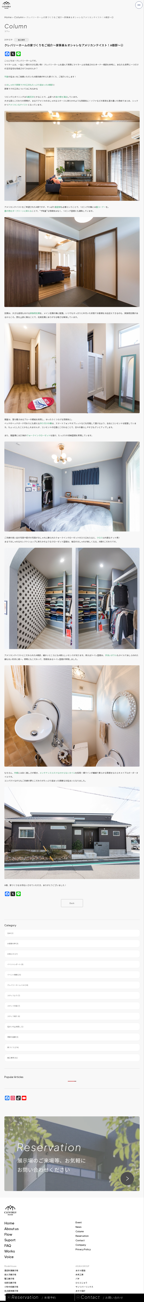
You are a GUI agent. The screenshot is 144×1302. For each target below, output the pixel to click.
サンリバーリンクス (84, 1286)
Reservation (82, 1235)
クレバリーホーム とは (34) (17, 985)
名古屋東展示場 (11, 1290)
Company (81, 1244)
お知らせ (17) (12, 954)
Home (8, 17)
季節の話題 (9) (12, 1037)
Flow (8, 1234)
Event (79, 1222)
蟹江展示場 (9, 1278)
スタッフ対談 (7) (13, 1006)
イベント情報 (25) (14, 974)
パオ (77, 1278)
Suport (9, 1240)
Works (9, 1251)
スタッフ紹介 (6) (13, 1016)
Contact (80, 1240)
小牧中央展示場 (11, 1286)
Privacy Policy (83, 1249)
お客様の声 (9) (12, 943)
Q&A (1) (10, 933)
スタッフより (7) (13, 995)
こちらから (33, 88)
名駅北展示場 (10, 1282)
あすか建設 (80, 1270)
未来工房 (79, 1274)
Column (19, 17)
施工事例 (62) (12, 1057)
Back (72, 903)
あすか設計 (80, 1290)
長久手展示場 (10, 1274)
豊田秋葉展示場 (11, 1270)
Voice (9, 1257)
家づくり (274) (13, 1047)
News (78, 1226)
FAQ (7, 1245)
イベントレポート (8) (15, 964)
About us (11, 1229)
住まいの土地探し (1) (15, 1026)
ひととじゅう (81, 1282)
